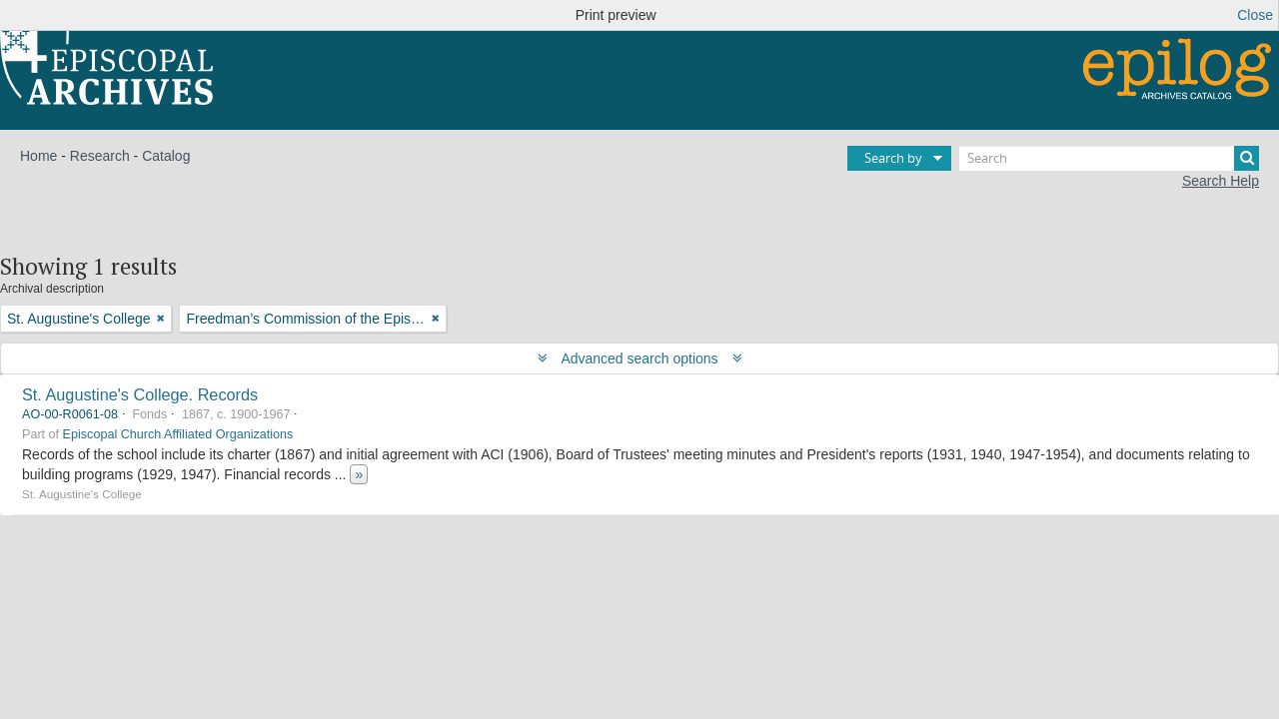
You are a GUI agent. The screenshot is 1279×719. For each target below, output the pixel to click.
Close (1255, 15)
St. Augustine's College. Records (140, 394)
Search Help (1220, 181)
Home (38, 156)
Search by (893, 158)
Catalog (166, 156)
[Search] (1109, 158)
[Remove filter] (161, 319)
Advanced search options (640, 358)
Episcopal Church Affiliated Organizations (178, 434)
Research (100, 156)
